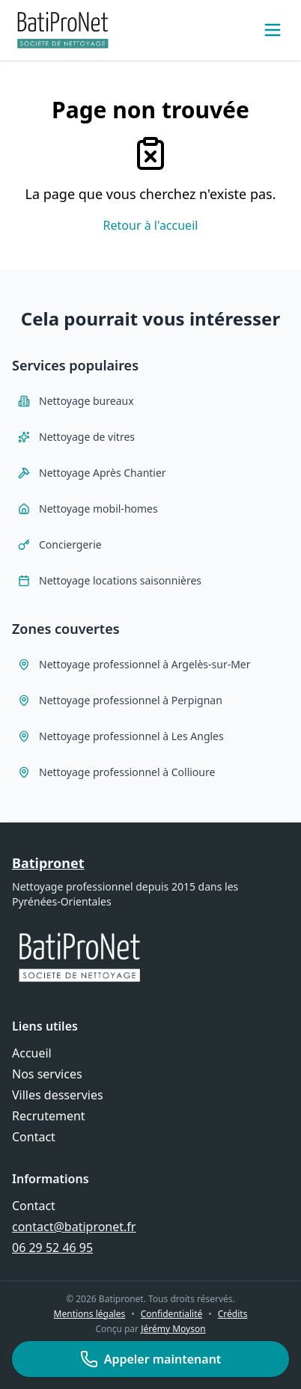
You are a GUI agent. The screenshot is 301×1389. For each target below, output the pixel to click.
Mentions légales (90, 1313)
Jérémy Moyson (173, 1328)
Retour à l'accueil (150, 225)
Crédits (233, 1313)
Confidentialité (172, 1313)
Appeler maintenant (151, 1359)
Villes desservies (57, 1095)
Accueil (32, 1053)
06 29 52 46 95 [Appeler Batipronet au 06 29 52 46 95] (52, 1247)
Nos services (47, 1074)
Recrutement (48, 1116)
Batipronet (48, 863)
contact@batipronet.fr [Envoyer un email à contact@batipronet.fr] (74, 1226)
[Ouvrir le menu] (272, 29)
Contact (33, 1137)
